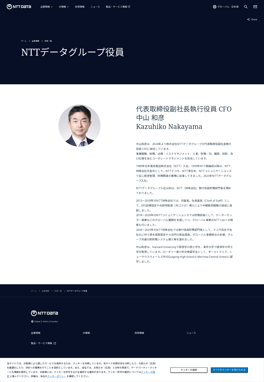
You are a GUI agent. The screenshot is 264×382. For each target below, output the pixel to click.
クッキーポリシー (56, 376)
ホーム (24, 41)
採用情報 (80, 6)
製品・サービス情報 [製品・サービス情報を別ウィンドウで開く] (116, 6)
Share (252, 19)
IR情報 (62, 6)
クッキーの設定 (189, 370)
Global (46, 321)
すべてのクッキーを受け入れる (229, 370)
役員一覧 (48, 41)
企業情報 (45, 6)
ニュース (95, 6)
